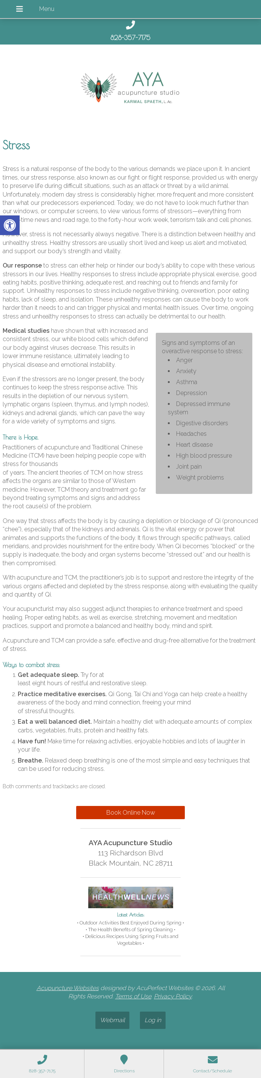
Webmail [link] (112, 1020)
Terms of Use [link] (133, 996)
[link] (10, 225)
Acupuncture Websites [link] (68, 988)
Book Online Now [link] (130, 812)
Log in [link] (152, 1020)
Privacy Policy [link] (173, 996)
